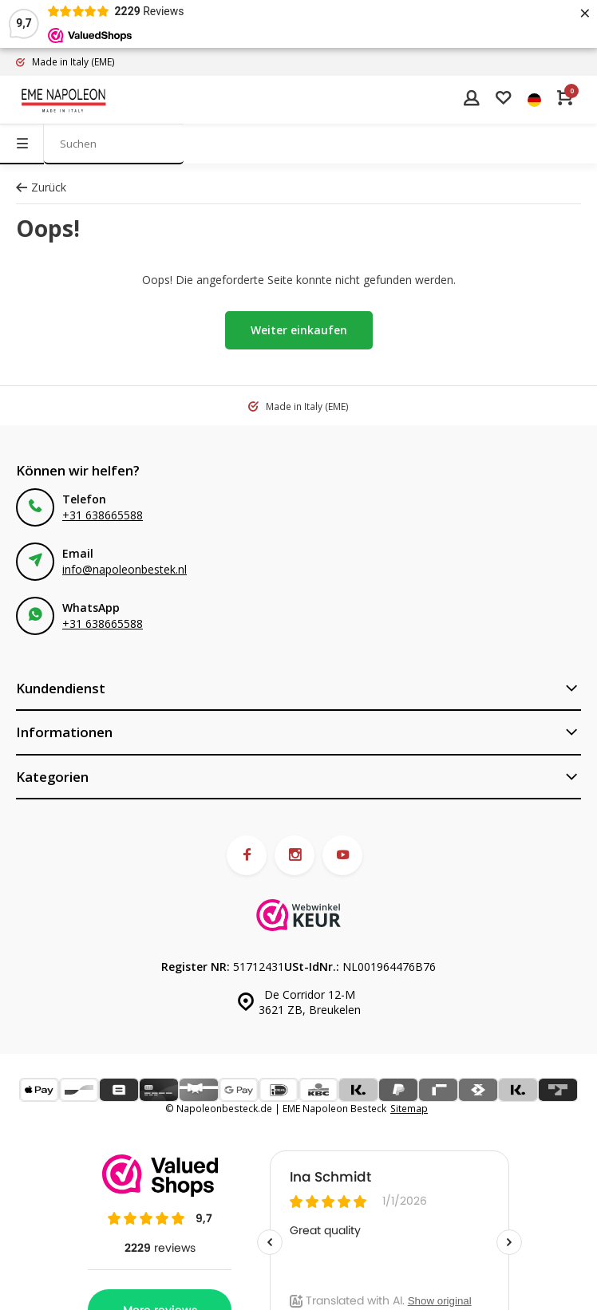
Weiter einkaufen (299, 329)
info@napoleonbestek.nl (124, 569)
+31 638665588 (102, 515)
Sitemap (409, 1108)
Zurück (41, 187)
